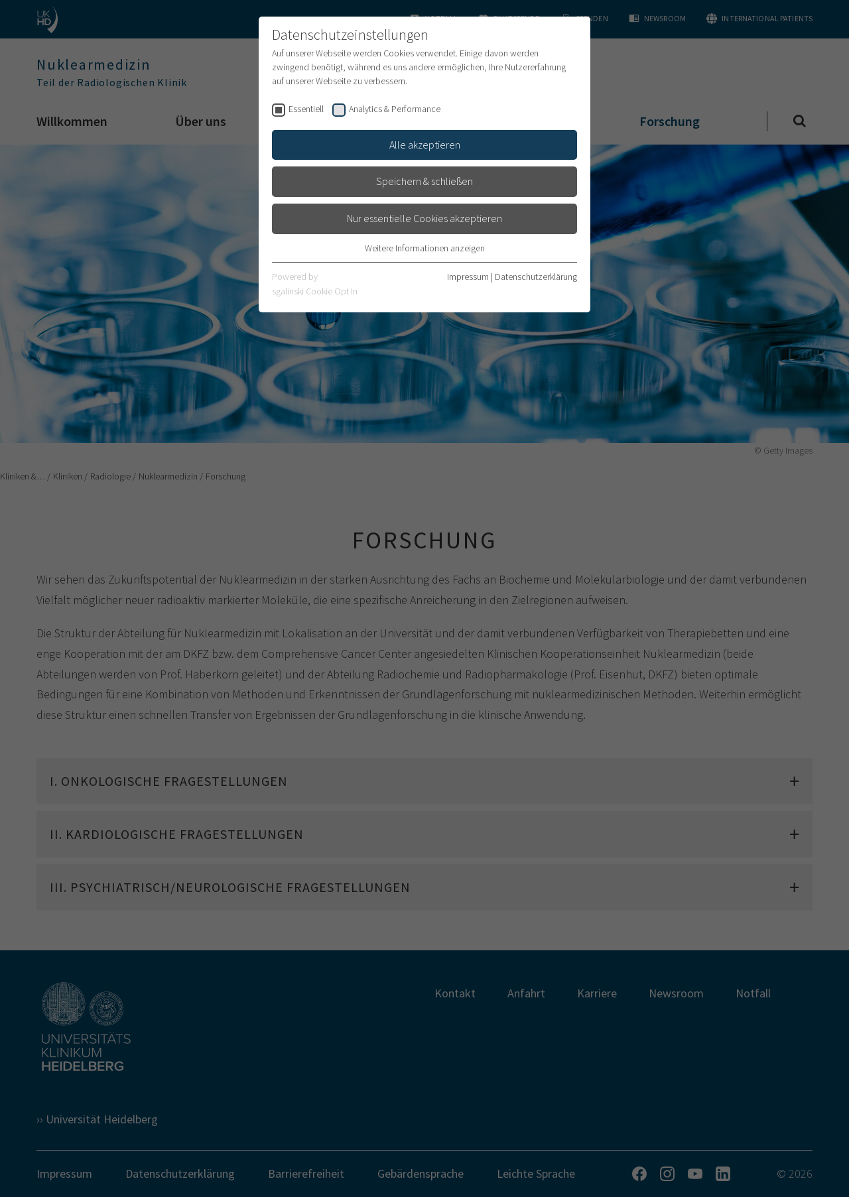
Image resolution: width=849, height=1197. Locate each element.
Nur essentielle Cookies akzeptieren (424, 218)
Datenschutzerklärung (536, 277)
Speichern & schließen (424, 181)
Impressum (468, 277)
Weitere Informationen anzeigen (425, 248)
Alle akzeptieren (424, 144)
